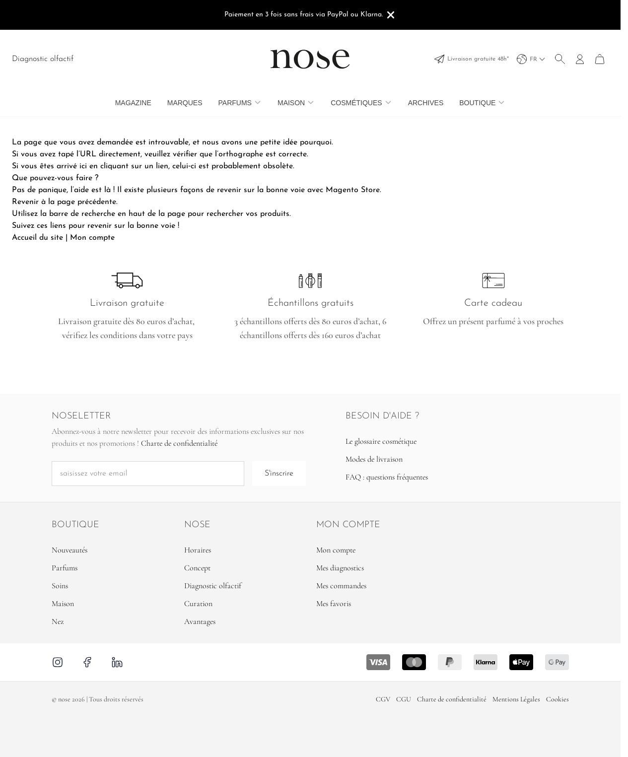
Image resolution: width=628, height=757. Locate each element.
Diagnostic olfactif (42, 59)
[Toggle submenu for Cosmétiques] (388, 102)
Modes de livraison (374, 459)
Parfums (235, 103)
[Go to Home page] (310, 59)
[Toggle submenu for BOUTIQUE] (501, 102)
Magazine (133, 103)
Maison (291, 103)
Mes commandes (341, 586)
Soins (60, 586)
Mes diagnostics (340, 568)
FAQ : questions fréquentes (387, 477)
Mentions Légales (516, 699)
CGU (403, 699)
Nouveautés (69, 550)
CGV (383, 699)
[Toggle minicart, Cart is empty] (600, 59)
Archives (426, 103)
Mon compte (92, 238)
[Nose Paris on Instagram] (59, 662)
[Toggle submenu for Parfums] (258, 102)
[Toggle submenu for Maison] (311, 102)
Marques (185, 103)
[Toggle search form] (560, 59)
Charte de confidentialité (179, 443)
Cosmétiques (356, 103)
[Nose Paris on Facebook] (87, 662)
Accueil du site (37, 238)
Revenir (25, 202)
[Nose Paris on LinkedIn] (117, 662)
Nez (58, 621)
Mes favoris (333, 604)
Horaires (197, 550)
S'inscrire (279, 474)
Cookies (557, 699)
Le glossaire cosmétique (381, 441)
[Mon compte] (580, 59)
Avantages (199, 621)
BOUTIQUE (477, 103)
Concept (197, 568)
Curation (198, 604)
